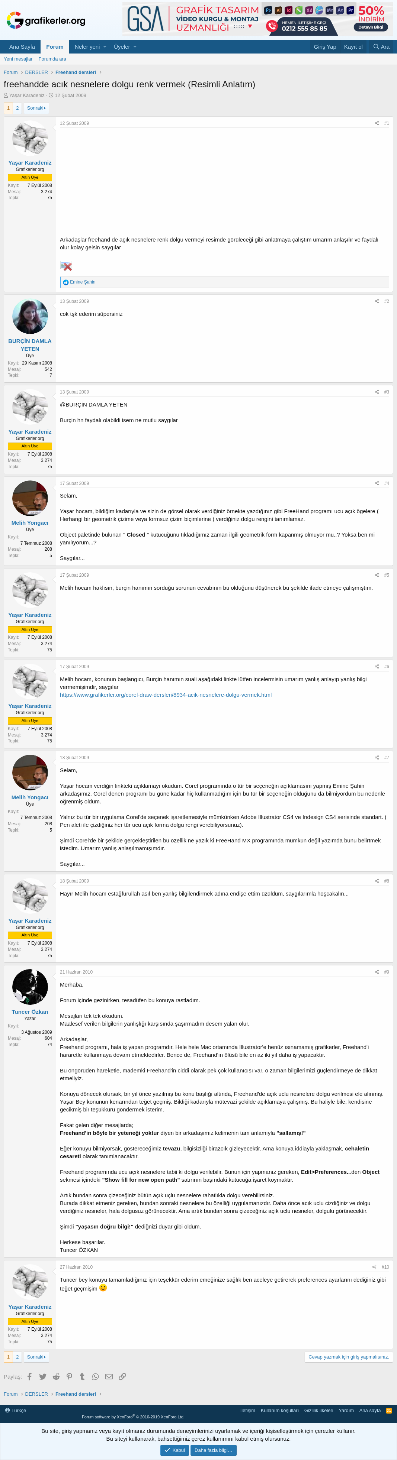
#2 (386, 301)
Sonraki (35, 108)
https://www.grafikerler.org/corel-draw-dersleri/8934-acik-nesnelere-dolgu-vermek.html (166, 695)
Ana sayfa (370, 1410)
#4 (386, 483)
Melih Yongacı (30, 522)
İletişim (247, 1410)
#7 (386, 757)
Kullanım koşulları (280, 1410)
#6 (386, 666)
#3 (386, 392)
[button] (104, 47)
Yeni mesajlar (18, 59)
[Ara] (381, 47)
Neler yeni (87, 46)
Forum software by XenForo (133, 1417)
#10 (385, 1267)
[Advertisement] (224, 184)
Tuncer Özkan (30, 1012)
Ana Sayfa (22, 46)
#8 (386, 881)
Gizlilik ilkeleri (318, 1410)
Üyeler (122, 46)
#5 (386, 575)
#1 (386, 123)
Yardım (346, 1410)
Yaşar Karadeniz (27, 95)
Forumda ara (52, 59)
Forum (55, 46)
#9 (386, 972)
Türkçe (15, 1410)
